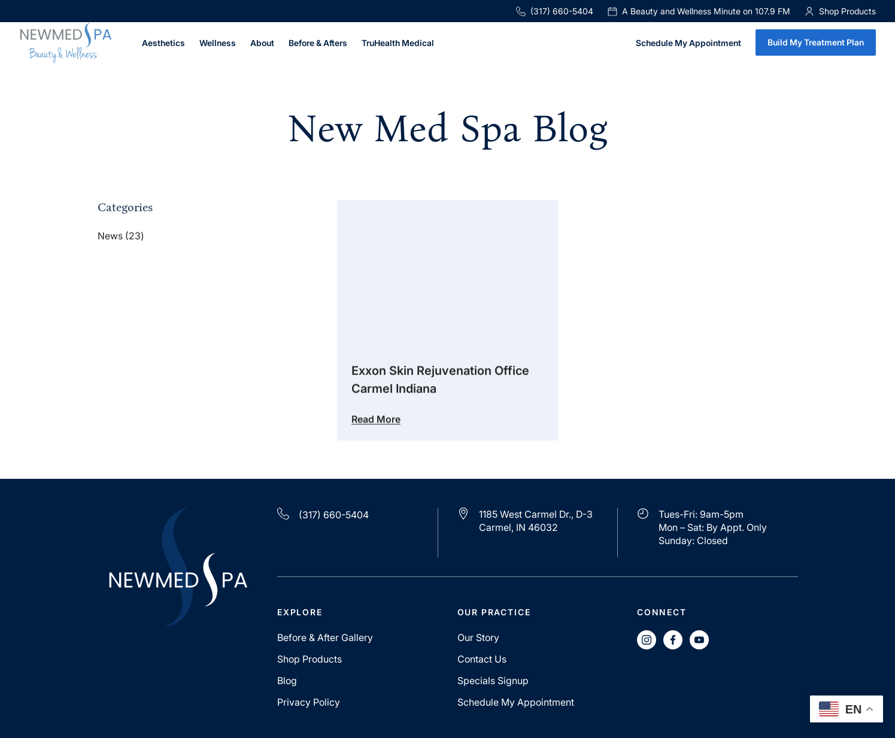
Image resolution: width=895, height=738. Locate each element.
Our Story (478, 637)
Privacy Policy (308, 702)
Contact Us (481, 659)
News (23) (121, 237)
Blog (287, 681)
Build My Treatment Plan (815, 42)
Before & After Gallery (325, 637)
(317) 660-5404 (554, 11)
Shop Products (309, 659)
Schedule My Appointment (688, 43)
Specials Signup (493, 681)
